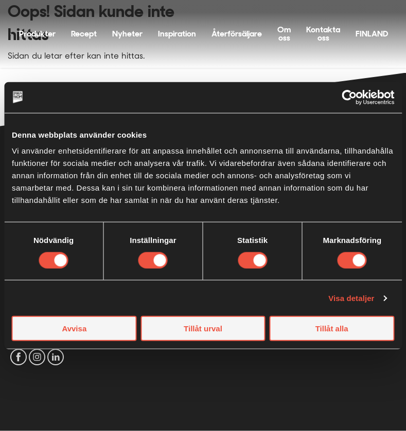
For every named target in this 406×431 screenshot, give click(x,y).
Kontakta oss (323, 33)
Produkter (37, 33)
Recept (84, 33)
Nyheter (127, 33)
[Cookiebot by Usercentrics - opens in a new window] (349, 97)
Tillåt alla (331, 328)
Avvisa (74, 328)
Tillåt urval (203, 328)
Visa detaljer (351, 297)
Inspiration (177, 33)
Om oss (284, 33)
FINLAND (372, 33)
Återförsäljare (236, 33)
